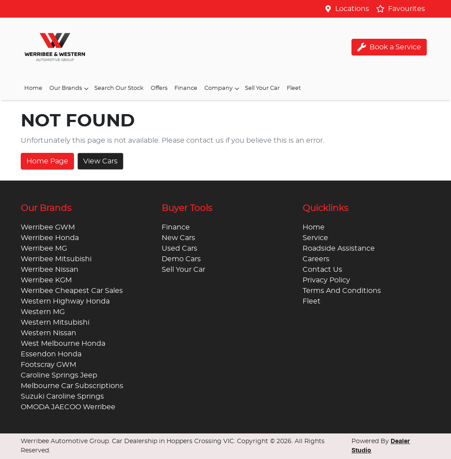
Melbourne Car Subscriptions (72, 385)
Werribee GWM (48, 227)
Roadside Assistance (339, 248)
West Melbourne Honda (63, 343)
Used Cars (179, 248)
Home (33, 88)
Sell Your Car (262, 88)
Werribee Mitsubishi (56, 259)
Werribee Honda (50, 237)
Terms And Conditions (342, 290)
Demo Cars (181, 259)
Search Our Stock (119, 88)
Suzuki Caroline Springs (62, 396)
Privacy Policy (326, 280)
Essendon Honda (51, 354)
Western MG (43, 311)
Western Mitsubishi (55, 322)
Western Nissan (48, 333)
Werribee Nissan (49, 269)
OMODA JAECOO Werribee (68, 407)
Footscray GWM (48, 364)
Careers (316, 259)
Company (222, 88)
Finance (185, 88)
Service (315, 237)
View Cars (100, 161)
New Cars (178, 237)
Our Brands (70, 88)
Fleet (294, 88)
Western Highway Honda (65, 301)
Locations (352, 8)
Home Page (47, 161)
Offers (159, 88)
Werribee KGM (46, 280)
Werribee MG (44, 248)
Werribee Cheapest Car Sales (72, 290)
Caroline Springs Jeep (59, 375)
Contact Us (322, 269)
